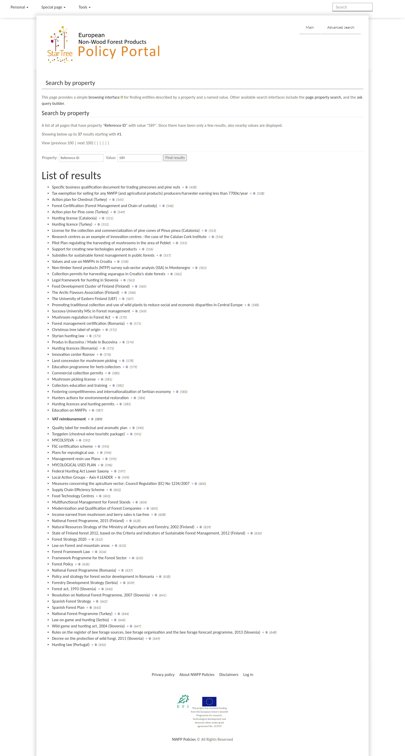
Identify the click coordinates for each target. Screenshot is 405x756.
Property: (50, 157)
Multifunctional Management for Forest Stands (91, 502)
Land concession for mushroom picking (84, 360)
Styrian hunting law (68, 335)
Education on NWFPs (69, 410)
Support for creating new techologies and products (94, 249)
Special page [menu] (53, 7)
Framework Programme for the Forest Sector (89, 557)
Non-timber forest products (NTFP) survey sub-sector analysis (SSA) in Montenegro (121, 267)
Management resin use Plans (76, 458)
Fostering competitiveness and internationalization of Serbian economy (111, 391)
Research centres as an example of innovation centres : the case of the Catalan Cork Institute (129, 236)
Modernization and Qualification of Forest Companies (96, 508)
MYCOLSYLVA (63, 440)
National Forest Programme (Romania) (84, 570)
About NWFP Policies (197, 674)
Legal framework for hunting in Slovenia (85, 280)
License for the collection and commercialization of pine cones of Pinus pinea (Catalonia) (126, 230)
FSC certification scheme (72, 446)
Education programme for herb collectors (86, 366)
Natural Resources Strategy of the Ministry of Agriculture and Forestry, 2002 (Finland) (123, 526)
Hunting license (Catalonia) (74, 218)
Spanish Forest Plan (68, 607)
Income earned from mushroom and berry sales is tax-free (100, 514)
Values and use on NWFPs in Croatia (82, 261)
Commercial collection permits (77, 373)
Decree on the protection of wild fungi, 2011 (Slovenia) (98, 638)
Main (310, 27)
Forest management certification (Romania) (88, 323)
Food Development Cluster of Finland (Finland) (91, 286)
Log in (248, 674)
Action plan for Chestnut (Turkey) (79, 199)
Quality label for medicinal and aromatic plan (89, 427)
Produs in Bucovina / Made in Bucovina (84, 342)
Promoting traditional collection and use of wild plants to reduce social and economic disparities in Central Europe (147, 304)
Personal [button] (19, 7)
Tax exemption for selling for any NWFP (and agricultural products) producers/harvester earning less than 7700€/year (150, 193)
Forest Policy (62, 564)
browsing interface (104, 97)
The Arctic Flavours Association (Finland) (85, 292)
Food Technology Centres (73, 495)
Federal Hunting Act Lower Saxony (80, 471)
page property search (323, 97)
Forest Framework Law (71, 551)
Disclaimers (228, 674)
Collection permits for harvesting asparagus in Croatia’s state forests (108, 273)
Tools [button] (85, 7)
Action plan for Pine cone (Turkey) (80, 211)
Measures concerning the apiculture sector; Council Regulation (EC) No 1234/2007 (121, 483)
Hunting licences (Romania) (75, 348)
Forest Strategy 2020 (69, 539)
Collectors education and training (79, 385)
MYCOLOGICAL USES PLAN (74, 464)
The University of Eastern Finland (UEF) (84, 298)
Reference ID (115, 125)
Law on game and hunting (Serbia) (80, 619)
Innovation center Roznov (73, 354)
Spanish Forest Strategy (71, 601)
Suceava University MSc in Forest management (91, 311)
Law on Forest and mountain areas (81, 545)
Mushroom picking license (74, 379)
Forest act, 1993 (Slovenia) (74, 588)
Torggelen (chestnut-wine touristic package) (88, 433)
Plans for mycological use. (73, 452)
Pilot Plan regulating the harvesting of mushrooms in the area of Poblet (111, 242)
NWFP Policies (184, 739)
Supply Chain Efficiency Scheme (78, 489)
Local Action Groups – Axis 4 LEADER (82, 477)
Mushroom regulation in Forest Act (81, 317)
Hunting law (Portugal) (70, 644)
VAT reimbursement (69, 418)
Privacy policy (163, 674)
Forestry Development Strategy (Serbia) (85, 582)
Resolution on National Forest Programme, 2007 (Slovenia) (101, 595)
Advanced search (340, 27)
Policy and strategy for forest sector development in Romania (103, 576)
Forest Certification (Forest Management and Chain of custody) (104, 205)
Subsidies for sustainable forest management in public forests (103, 255)
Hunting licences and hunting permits (83, 403)
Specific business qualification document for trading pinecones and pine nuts (116, 187)
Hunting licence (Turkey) (72, 224)
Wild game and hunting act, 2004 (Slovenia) (88, 626)
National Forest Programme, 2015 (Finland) (88, 520)
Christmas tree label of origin (76, 329)
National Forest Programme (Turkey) (82, 613)
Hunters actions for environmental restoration (90, 397)
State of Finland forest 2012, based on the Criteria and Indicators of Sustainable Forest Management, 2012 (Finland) (148, 533)
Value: (111, 157)
